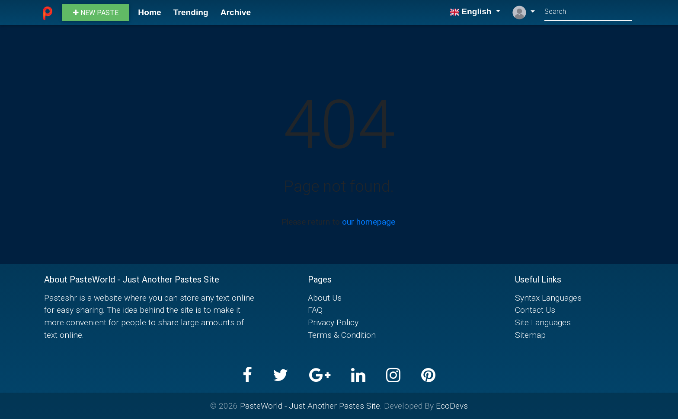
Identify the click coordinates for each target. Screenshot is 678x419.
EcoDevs (452, 405)
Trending (190, 12)
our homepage (368, 221)
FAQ (315, 310)
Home (149, 12)
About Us (325, 297)
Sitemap (530, 335)
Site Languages (543, 322)
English (471, 11)
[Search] (588, 12)
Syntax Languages (548, 297)
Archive (236, 12)
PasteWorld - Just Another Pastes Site (310, 405)
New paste (95, 12)
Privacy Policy (333, 322)
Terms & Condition (342, 335)
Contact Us (535, 310)
